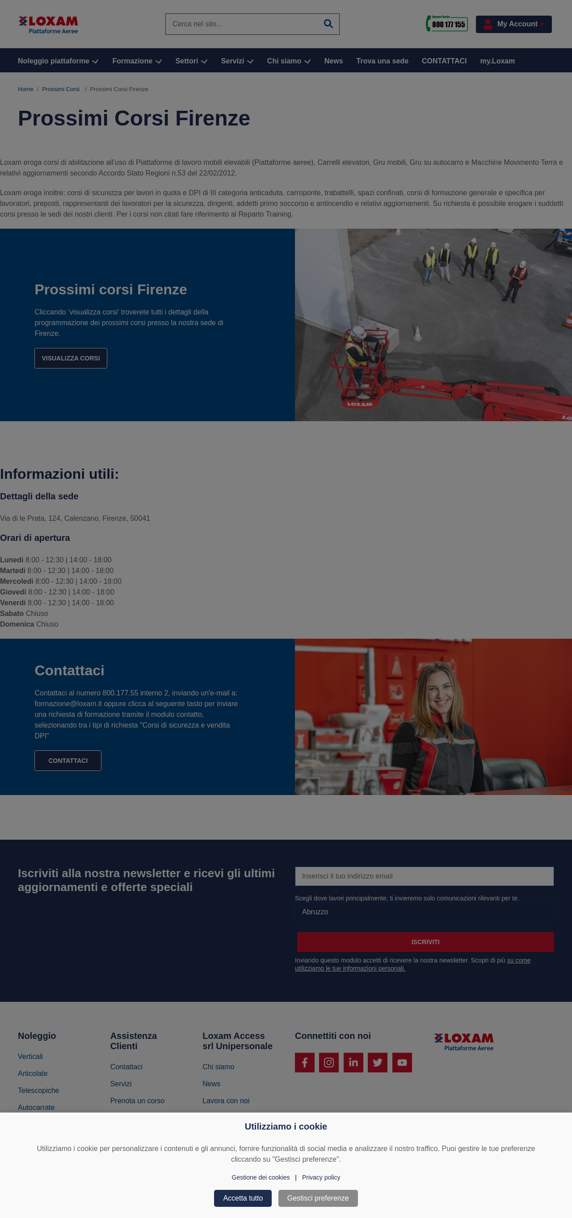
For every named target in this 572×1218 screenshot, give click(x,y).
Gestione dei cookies (261, 1177)
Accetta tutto (243, 1198)
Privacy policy (321, 1177)
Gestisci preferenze (318, 1198)
